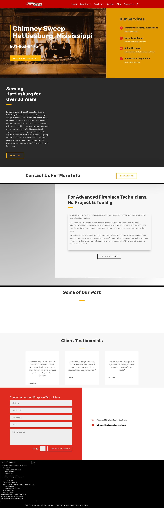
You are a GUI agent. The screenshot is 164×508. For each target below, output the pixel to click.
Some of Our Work (8, 490)
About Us (15, 155)
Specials (110, 4)
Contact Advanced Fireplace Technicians (13, 494)
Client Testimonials (8, 492)
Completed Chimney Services (12, 488)
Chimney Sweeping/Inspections (141, 27)
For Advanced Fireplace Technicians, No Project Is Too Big (19, 484)
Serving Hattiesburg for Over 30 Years (13, 477)
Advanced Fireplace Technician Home (112, 420)
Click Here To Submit (60, 448)
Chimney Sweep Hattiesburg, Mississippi (13, 465)
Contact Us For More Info (10, 482)
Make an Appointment (25, 58)
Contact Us (129, 4)
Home (74, 4)
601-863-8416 (10, 480)
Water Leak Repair (133, 38)
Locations (84, 4)
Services (98, 4)
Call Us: (7, 479)
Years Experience (9, 486)
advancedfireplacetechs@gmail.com (111, 425)
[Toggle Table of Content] (32, 462)
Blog (119, 4)
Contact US (126, 176)
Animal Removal (9, 473)
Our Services (6, 467)
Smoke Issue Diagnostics (137, 58)
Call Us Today (109, 256)
